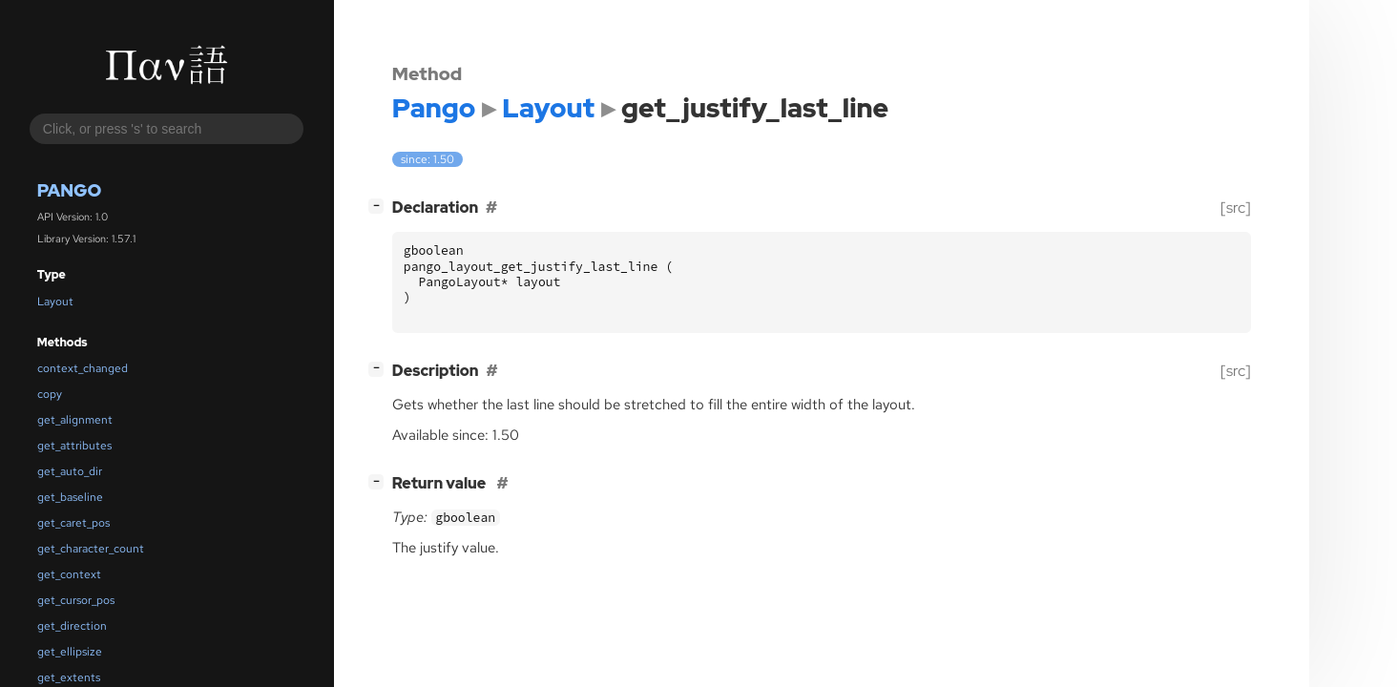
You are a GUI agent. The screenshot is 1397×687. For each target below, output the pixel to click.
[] (379, 206)
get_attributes (74, 445)
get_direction (72, 626)
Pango (69, 190)
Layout (55, 301)
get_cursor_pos (76, 600)
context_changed (82, 368)
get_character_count (90, 548)
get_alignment (75, 419)
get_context (69, 574)
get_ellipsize (69, 651)
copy (49, 394)
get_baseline (70, 497)
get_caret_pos (73, 523)
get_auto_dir (69, 471)
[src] (1235, 208)
